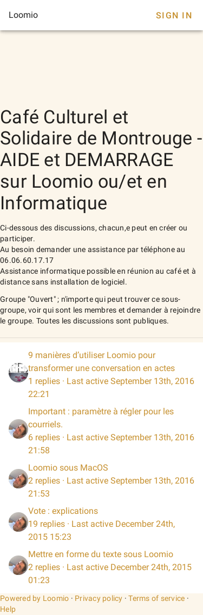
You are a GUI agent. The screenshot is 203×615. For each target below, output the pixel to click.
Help (8, 609)
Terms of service (156, 598)
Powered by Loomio (34, 598)
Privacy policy (99, 598)
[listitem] (101, 375)
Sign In (174, 15)
